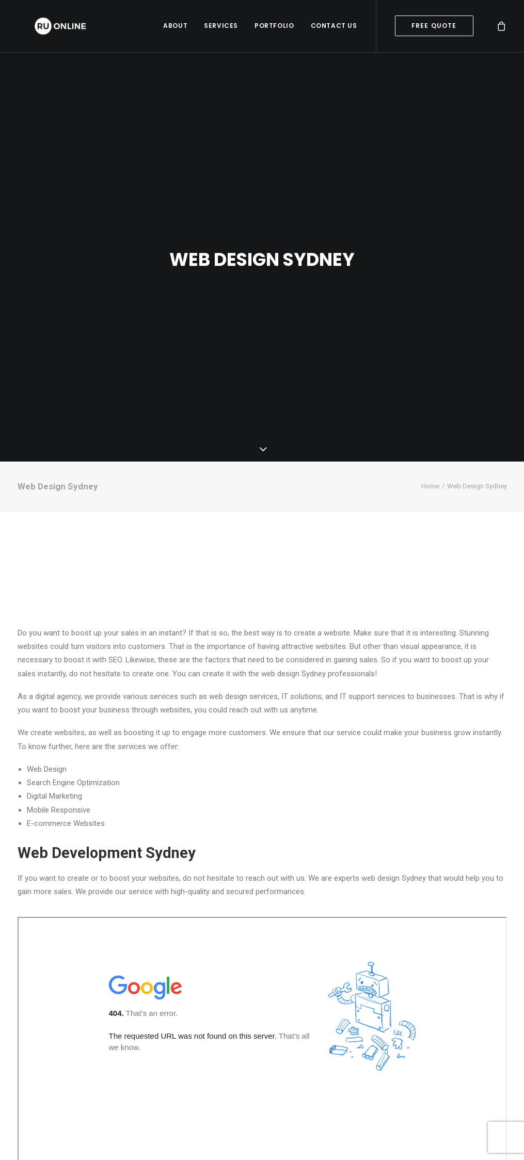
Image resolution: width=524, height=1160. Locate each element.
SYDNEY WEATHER (262, 482)
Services (221, 28)
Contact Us (334, 28)
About (175, 28)
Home (430, 399)
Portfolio (274, 28)
